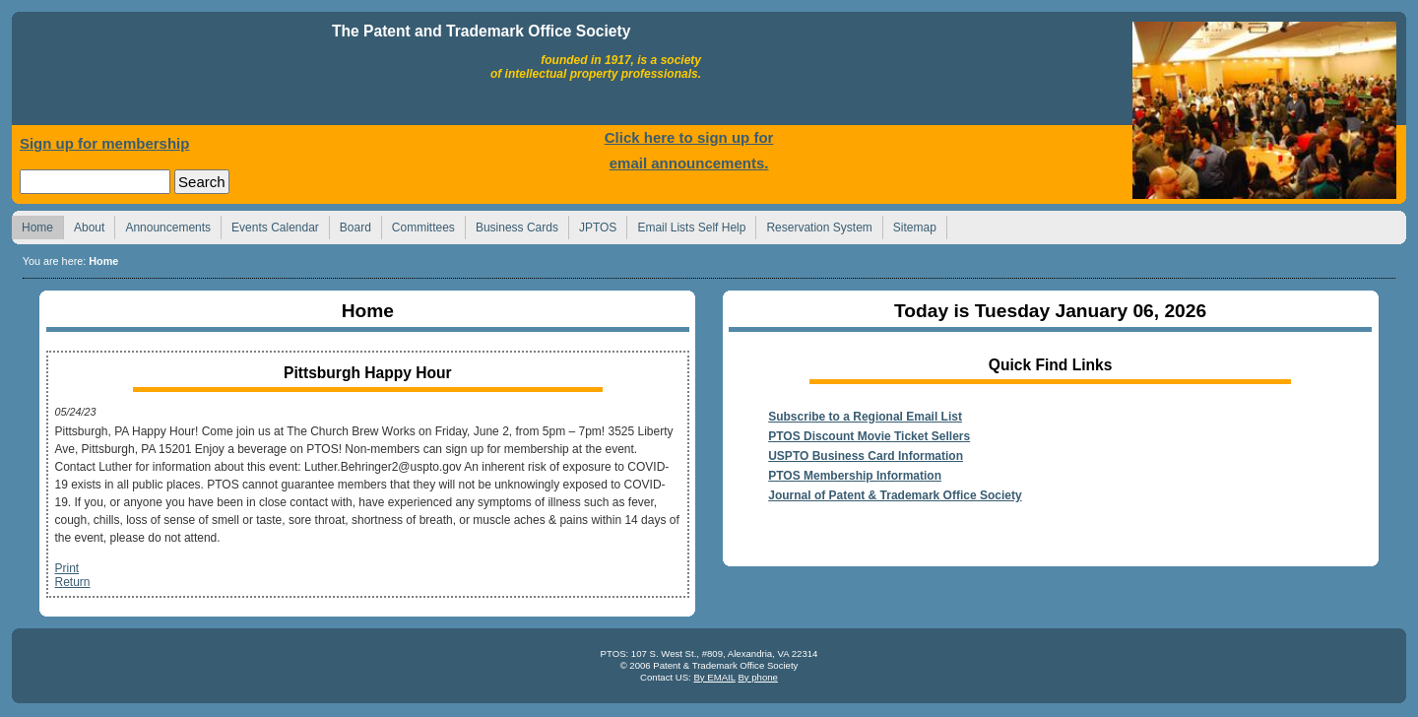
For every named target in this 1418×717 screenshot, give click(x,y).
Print (66, 568)
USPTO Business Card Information (865, 456)
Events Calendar (270, 225)
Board (350, 225)
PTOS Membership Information (854, 476)
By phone (758, 677)
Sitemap (909, 225)
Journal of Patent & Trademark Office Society (894, 495)
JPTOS (592, 225)
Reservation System (813, 225)
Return (72, 582)
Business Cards (511, 225)
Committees (418, 225)
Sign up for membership (105, 143)
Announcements (162, 225)
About (83, 225)
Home (174, 73)
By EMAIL (714, 677)
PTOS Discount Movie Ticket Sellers (869, 436)
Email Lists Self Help (685, 225)
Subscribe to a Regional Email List (865, 417)
